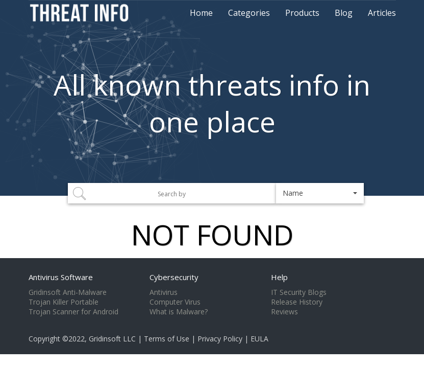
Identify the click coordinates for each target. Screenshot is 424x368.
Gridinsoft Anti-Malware (68, 292)
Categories (249, 12)
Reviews (284, 311)
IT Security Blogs (299, 292)
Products (302, 12)
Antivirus (163, 292)
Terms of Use (166, 338)
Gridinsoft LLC (112, 338)
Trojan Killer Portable (63, 302)
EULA (259, 338)
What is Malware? (178, 311)
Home (201, 12)
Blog (344, 12)
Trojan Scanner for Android (73, 311)
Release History (296, 302)
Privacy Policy (219, 338)
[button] (320, 193)
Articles (382, 12)
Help (279, 277)
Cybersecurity (173, 277)
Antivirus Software (61, 277)
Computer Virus (175, 302)
